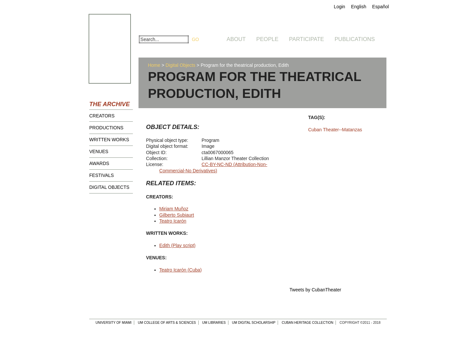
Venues (98, 151)
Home (154, 65)
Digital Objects (109, 187)
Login (339, 6)
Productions (106, 127)
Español (380, 6)
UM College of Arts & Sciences (167, 322)
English (358, 6)
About (236, 39)
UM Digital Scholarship (254, 322)
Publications (355, 39)
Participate (306, 39)
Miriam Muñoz (173, 208)
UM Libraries (214, 322)
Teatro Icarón (172, 221)
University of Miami (114, 322)
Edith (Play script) (177, 245)
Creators (102, 115)
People (267, 39)
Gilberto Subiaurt (176, 215)
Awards (99, 163)
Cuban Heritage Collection (307, 322)
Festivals (101, 175)
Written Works (109, 139)
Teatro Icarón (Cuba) (180, 270)
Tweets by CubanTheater (315, 289)
